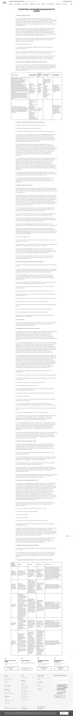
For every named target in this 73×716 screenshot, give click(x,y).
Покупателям (25, 4)
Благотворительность (25, 691)
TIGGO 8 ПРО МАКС (8, 679)
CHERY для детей (24, 700)
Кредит (39, 679)
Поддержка (7, 701)
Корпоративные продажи (60, 668)
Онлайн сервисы (50, 4)
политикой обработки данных (21, 712)
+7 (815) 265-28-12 (42, 707)
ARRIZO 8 (6, 682)
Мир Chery (43, 4)
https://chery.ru (46, 20)
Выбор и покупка (8, 691)
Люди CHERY (23, 689)
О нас (39, 684)
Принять (63, 713)
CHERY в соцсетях (24, 686)
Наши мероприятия (25, 696)
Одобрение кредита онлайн (44, 668)
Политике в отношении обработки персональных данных (35, 29)
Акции (38, 4)
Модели (10, 4)
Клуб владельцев (24, 687)
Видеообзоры (24, 698)
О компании (58, 4)
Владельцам (32, 4)
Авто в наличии (17, 4)
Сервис (6, 698)
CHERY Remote (24, 693)
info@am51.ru (41, 708)
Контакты (65, 4)
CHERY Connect (7, 703)
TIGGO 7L (6, 681)
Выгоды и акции (24, 677)
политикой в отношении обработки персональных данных (62, 688)
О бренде (23, 684)
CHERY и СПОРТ (24, 694)
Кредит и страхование (9, 693)
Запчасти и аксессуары (9, 700)
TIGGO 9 (6, 677)
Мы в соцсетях (40, 686)
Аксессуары (23, 682)
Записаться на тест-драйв (11, 668)
